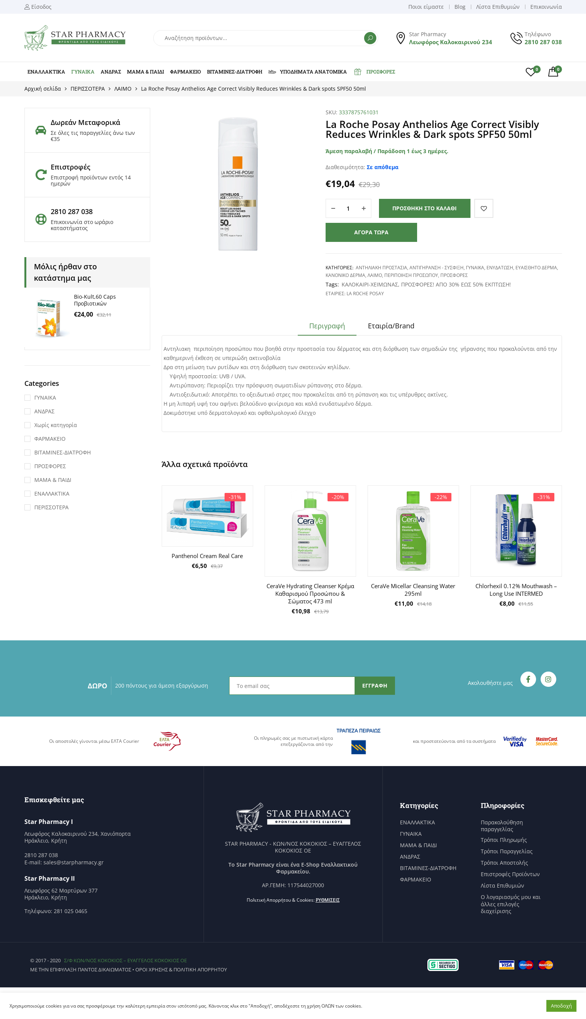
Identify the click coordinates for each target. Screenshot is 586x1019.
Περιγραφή (327, 325)
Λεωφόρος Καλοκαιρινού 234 (450, 42)
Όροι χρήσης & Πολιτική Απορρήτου (181, 969)
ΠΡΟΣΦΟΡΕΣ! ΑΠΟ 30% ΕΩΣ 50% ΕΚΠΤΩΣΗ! (456, 284)
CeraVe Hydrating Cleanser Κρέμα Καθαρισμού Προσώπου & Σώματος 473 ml (310, 593)
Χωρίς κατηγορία (55, 425)
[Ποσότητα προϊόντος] (348, 208)
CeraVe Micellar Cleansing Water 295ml (413, 589)
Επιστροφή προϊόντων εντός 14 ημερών (91, 180)
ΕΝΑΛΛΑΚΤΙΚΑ (46, 71)
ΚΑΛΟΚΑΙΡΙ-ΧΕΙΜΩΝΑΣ (370, 284)
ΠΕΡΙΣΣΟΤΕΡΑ (88, 88)
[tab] (327, 328)
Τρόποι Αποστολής (504, 862)
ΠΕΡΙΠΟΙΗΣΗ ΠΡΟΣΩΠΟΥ (411, 275)
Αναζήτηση (370, 38)
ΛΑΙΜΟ (123, 88)
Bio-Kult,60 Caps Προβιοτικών (95, 300)
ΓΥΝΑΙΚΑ (83, 71)
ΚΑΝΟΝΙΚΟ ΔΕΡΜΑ (345, 275)
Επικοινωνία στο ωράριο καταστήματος (82, 225)
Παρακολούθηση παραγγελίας (502, 826)
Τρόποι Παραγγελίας (507, 851)
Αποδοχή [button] (561, 1005)
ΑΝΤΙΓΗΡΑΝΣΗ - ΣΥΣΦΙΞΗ (436, 267)
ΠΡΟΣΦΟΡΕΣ (374, 71)
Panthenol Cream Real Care (207, 556)
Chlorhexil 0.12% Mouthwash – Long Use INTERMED (516, 589)
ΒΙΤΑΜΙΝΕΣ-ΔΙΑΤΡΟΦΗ (234, 71)
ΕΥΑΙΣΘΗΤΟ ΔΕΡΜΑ (536, 267)
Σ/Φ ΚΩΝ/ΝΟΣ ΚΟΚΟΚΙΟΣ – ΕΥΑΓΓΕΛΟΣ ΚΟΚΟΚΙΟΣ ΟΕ (125, 960)
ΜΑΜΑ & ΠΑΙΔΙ (145, 71)
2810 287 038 (543, 42)
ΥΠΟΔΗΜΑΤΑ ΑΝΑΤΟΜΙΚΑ (307, 71)
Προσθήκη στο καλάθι (424, 208)
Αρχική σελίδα (42, 88)
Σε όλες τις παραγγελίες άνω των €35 (93, 135)
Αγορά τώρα (371, 232)
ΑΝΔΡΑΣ (111, 71)
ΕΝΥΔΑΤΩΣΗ (499, 267)
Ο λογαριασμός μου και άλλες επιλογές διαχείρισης (511, 904)
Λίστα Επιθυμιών (502, 885)
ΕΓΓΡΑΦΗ (374, 685)
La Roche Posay (365, 293)
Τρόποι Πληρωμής (504, 840)
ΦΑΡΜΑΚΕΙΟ (185, 71)
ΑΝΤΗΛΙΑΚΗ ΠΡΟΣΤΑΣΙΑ (381, 267)
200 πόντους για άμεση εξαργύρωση (161, 685)
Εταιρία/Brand (391, 325)
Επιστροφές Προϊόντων (510, 874)
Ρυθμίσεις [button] (328, 900)
